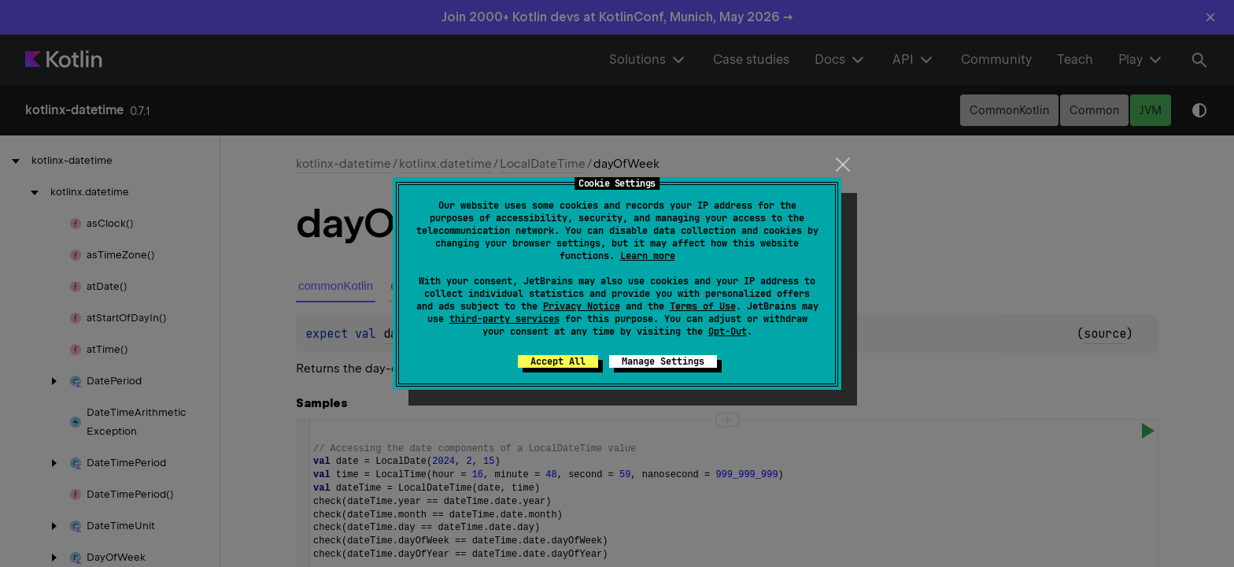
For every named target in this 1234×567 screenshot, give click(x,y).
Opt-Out (727, 331)
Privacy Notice (581, 306)
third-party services (504, 319)
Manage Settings (663, 361)
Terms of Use (703, 306)
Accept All (558, 361)
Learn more (647, 256)
